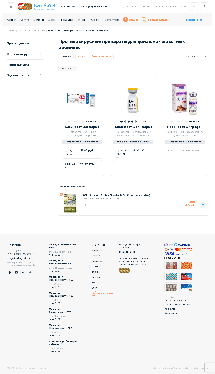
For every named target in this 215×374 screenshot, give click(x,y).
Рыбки (94, 19)
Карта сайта (170, 313)
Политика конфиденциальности (175, 299)
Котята (25, 19)
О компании (98, 244)
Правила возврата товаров (177, 304)
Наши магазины (166, 6)
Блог (184, 6)
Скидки (96, 277)
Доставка (130, 6)
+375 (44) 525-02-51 (18, 250)
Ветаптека (39, 30)
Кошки (11, 19)
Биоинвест (67, 68)
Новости (96, 282)
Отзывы (96, 266)
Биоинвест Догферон (82, 127)
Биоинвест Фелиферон (133, 127)
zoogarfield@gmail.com (19, 258)
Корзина (194, 19)
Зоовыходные (155, 19)
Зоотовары (24, 30)
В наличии (66, 56)
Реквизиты (169, 309)
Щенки (52, 19)
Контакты (97, 250)
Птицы (81, 19)
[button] (198, 186)
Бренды (96, 271)
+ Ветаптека (110, 19)
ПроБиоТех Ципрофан (185, 127)
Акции (130, 19)
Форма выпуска (24, 64)
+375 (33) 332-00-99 (96, 6)
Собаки (38, 19)
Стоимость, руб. (24, 54)
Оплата (146, 6)
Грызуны (67, 19)
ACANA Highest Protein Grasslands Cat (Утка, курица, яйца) (116, 195)
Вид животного (24, 75)
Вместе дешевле (101, 56)
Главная (11, 30)
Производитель (24, 43)
